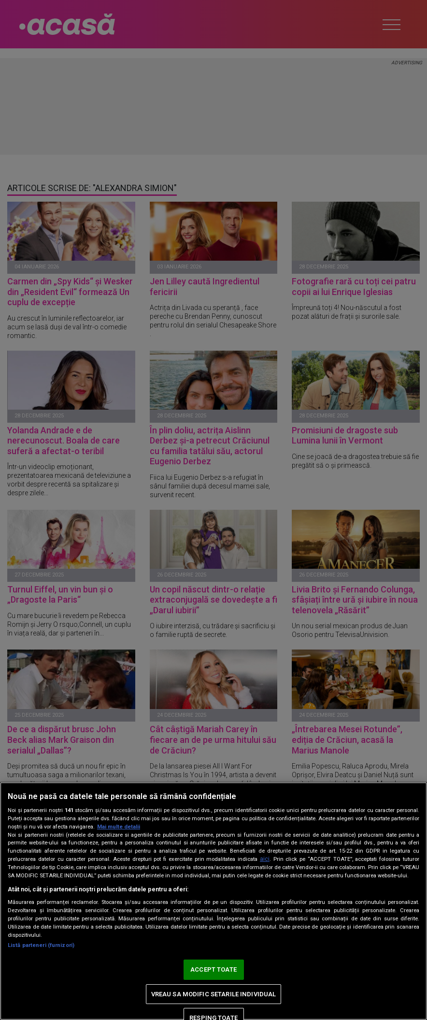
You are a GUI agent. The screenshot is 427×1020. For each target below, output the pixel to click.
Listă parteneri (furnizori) (41, 945)
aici (265, 859)
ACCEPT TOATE (213, 969)
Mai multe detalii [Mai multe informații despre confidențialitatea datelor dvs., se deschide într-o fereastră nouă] (118, 827)
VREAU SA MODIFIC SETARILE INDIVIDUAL (213, 994)
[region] (213, 901)
